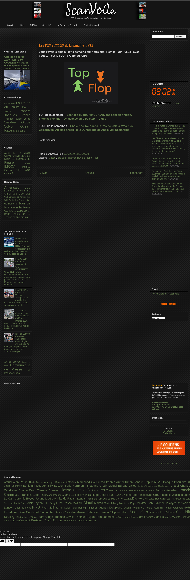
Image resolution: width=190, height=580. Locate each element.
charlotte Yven (75, 520)
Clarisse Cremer (48, 490)
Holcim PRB (83, 494)
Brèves (17, 361)
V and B (159, 516)
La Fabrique (101, 498)
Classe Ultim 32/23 (77, 490)
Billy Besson (56, 485)
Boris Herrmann (76, 485)
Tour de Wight (10, 211)
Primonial (92, 507)
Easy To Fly (116, 490)
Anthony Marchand (78, 482)
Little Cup (10, 191)
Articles (8, 362)
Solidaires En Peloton (161, 512)
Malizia (99, 503)
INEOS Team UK (116, 495)
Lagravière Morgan (136, 498)
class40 (8, 173)
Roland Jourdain (154, 507)
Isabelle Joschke (172, 494)
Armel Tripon (125, 482)
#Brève (155, 407)
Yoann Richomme (55, 520)
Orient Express (23, 507)
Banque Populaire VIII (148, 482)
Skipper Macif (120, 512)
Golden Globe (10, 103)
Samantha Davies (52, 512)
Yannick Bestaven (32, 520)
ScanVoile (168, 431)
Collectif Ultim (19, 156)
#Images (156, 404)
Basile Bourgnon (13, 486)
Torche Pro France (17, 200)
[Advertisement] (91, 34)
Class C (18, 153)
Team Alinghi (45, 516)
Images (8, 373)
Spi (6, 199)
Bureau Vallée (128, 485)
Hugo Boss (99, 494)
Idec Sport (133, 494)
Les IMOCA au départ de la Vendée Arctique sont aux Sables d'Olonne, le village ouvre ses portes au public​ (16, 297)
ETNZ (104, 490)
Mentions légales (169, 463)
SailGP (11, 111)
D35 (28, 156)
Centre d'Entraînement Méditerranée (154, 486)
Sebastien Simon (98, 512)
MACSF (78, 503)
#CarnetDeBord (175, 407)
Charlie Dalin (28, 490)
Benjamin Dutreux (35, 485)
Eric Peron (130, 490)
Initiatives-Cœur (150, 494)
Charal (175, 485)
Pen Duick (65, 507)
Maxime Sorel (146, 503)
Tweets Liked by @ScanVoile (165, 294)
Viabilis (168, 517)
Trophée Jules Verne (17, 118)
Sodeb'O (138, 512)
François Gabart (31, 494)
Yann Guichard (12, 520)
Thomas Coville (64, 516)
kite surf (62, 157)
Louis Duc (20, 503)
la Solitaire (19, 130)
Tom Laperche (105, 516)
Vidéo (16, 373)
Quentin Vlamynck (134, 507)
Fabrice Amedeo (166, 490)
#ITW (154, 402)
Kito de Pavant (67, 498)
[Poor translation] (9, 541)
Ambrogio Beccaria (55, 482)
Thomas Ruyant (76, 157)
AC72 (8, 153)
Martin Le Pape (128, 503)
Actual (8, 482)
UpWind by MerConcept (127, 517)
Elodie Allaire (169, 433)
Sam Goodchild (29, 512)
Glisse (52, 157)
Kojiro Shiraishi (85, 498)
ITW (28, 369)
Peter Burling (79, 507)
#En (165, 407)
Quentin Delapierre (111, 507)
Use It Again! (146, 517)
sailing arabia (20, 217)
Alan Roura (21, 482)
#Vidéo (155, 409)
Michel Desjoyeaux (168, 503)
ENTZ (97, 491)
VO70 (27, 170)
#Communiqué (162, 402)
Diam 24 (10, 159)
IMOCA (13, 166)
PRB (36, 507)
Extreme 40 (23, 159)
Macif (89, 503)
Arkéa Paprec (107, 482)
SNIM (8, 193)
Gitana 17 (68, 494)
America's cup (17, 187)
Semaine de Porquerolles (19, 197)
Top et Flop (93, 157)
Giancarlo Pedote (52, 495)
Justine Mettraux (46, 498)
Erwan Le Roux (146, 490)
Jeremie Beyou (25, 498)
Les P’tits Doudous (176, 499)
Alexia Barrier (36, 482)
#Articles (165, 404)
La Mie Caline (115, 498)
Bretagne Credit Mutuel (102, 485)
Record (26, 107)
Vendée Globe (17, 122)
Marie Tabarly (111, 503)
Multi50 (26, 166)
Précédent (136, 173)
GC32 (27, 163)
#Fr (161, 407)
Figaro (14, 162)
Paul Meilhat (50, 507)
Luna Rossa (64, 503)
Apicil (94, 482)
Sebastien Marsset (76, 512)
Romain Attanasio (174, 507)
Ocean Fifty (14, 170)
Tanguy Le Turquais (26, 517)
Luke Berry (50, 503)
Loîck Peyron (35, 503)
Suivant (43, 173)
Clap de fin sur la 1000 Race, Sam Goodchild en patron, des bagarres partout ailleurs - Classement (16, 62)
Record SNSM (23, 191)
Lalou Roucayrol (158, 498)
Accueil (89, 173)
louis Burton (89, 520)
